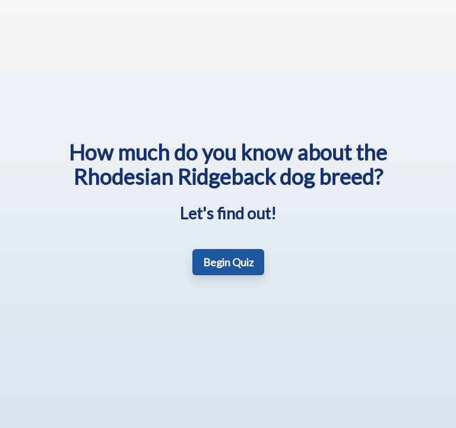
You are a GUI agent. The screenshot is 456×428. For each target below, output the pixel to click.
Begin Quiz (228, 262)
